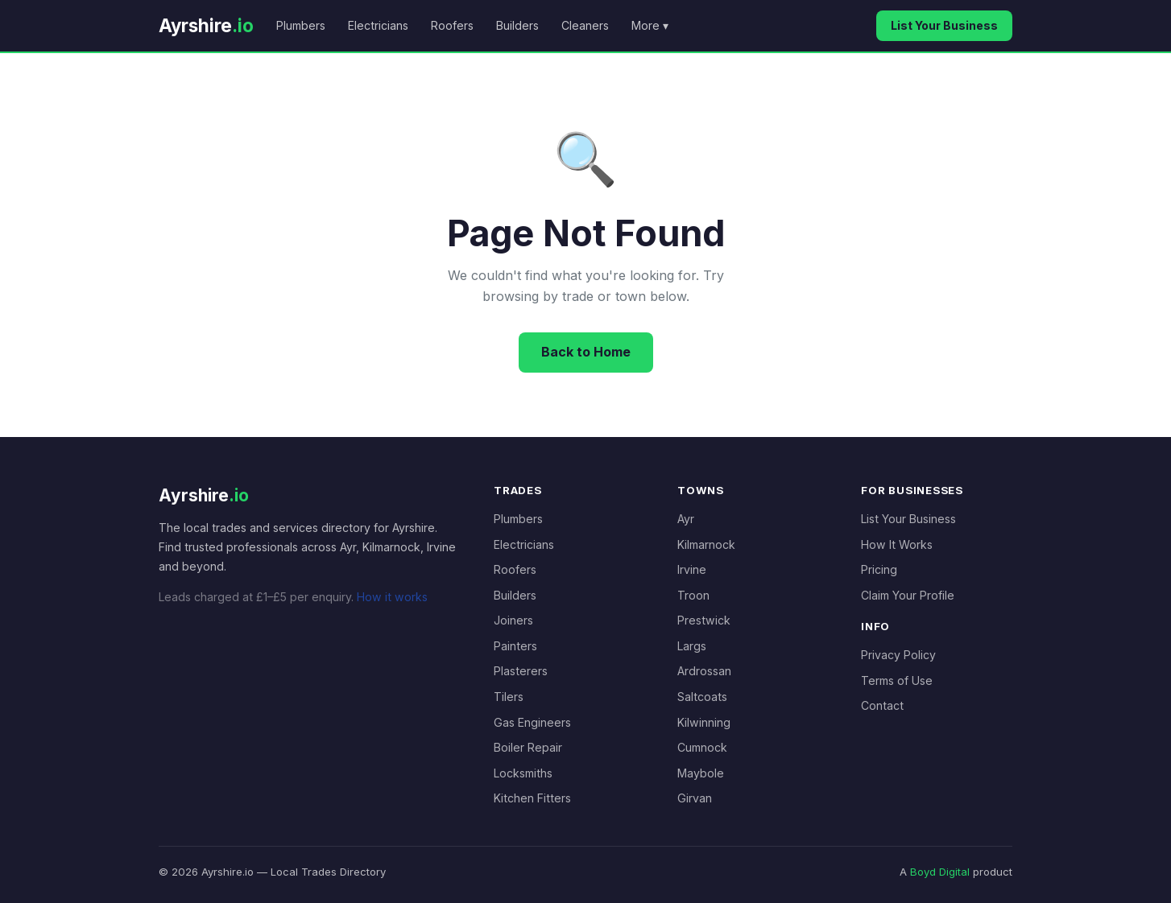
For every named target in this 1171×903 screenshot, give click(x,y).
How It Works (897, 544)
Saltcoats (702, 696)
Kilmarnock (706, 544)
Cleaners (585, 25)
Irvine (691, 569)
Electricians (378, 25)
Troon (693, 595)
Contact (882, 705)
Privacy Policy (898, 655)
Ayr (685, 519)
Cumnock (702, 747)
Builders (517, 25)
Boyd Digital (940, 871)
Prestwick (703, 620)
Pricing (879, 569)
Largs (691, 646)
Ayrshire (206, 25)
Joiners (513, 620)
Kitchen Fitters (532, 798)
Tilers (508, 696)
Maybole (700, 773)
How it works (392, 597)
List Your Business (944, 25)
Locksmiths (523, 773)
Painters (515, 646)
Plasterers (521, 671)
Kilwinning (703, 722)
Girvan (694, 798)
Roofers (452, 25)
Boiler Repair (528, 747)
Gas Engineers (532, 722)
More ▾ (649, 25)
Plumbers (300, 25)
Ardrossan (704, 671)
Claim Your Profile (907, 595)
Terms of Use (897, 680)
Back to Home (586, 352)
